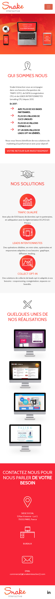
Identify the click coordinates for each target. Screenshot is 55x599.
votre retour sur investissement (27, 150)
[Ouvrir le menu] (48, 7)
